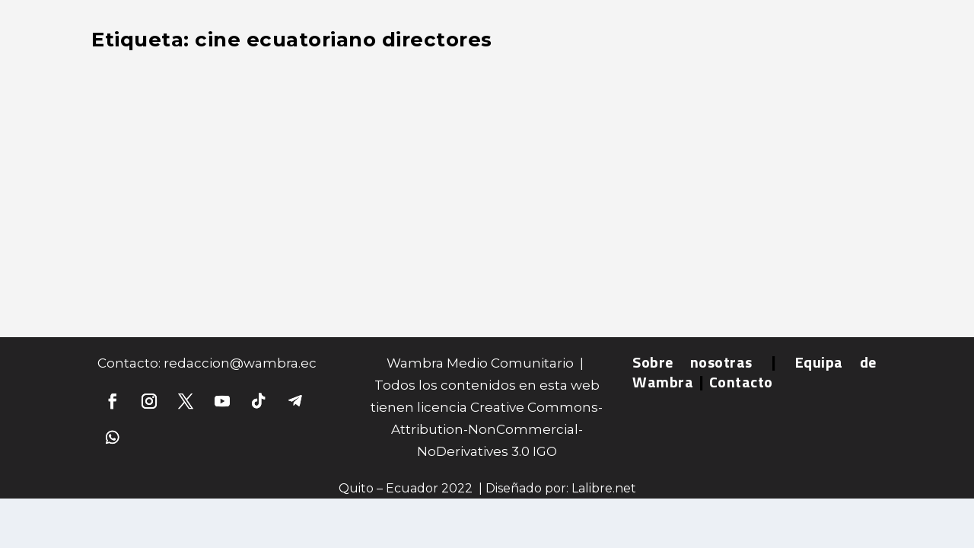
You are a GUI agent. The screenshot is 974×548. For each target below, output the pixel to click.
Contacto (741, 381)
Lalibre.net (603, 488)
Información (203, 137)
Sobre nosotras (692, 362)
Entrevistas (136, 137)
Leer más (145, 253)
